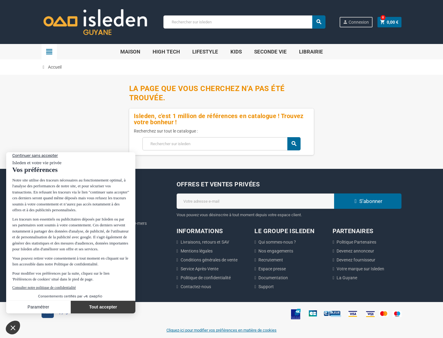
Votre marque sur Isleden (360, 268)
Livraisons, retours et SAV (205, 242)
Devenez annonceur (355, 251)
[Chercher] (244, 22)
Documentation (273, 277)
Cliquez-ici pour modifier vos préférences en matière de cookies (221, 330)
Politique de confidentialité (206, 277)
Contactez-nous (196, 286)
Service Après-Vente (199, 268)
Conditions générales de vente (209, 259)
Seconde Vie (270, 52)
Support (266, 286)
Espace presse (272, 268)
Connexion (356, 22)
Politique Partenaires (356, 242)
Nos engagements (275, 251)
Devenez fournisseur (356, 259)
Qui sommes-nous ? (277, 242)
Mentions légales (197, 251)
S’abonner (367, 201)
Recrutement (270, 259)
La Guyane (347, 277)
